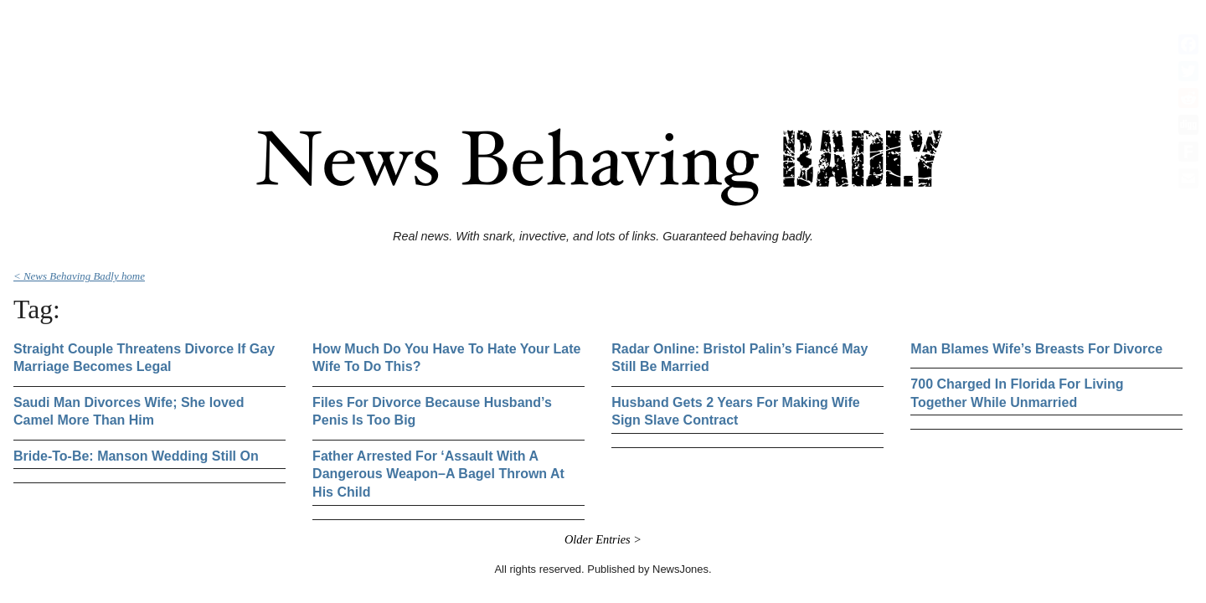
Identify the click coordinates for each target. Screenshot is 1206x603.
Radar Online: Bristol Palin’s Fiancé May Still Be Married (739, 358)
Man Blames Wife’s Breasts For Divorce (1036, 349)
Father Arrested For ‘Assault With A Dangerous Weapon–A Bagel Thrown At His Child (438, 474)
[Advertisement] (603, 44)
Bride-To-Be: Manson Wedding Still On (136, 456)
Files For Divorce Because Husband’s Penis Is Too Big (432, 411)
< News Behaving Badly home (79, 276)
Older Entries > (603, 539)
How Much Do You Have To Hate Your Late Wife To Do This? (446, 358)
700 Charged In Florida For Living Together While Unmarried (1016, 393)
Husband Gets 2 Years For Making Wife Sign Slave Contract (735, 411)
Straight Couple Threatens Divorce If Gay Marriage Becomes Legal (144, 358)
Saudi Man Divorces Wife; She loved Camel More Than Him (128, 411)
